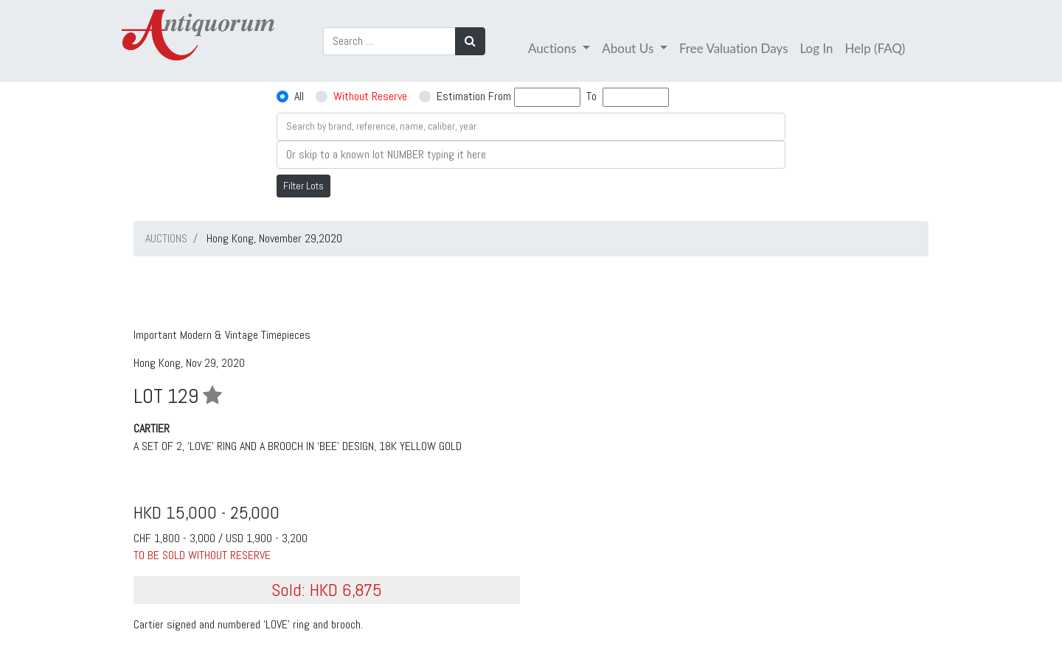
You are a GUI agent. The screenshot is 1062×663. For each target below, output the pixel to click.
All (299, 96)
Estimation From (474, 96)
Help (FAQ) (875, 48)
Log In (816, 48)
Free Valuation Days (733, 48)
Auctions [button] (554, 48)
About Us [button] (629, 48)
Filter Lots (303, 185)
